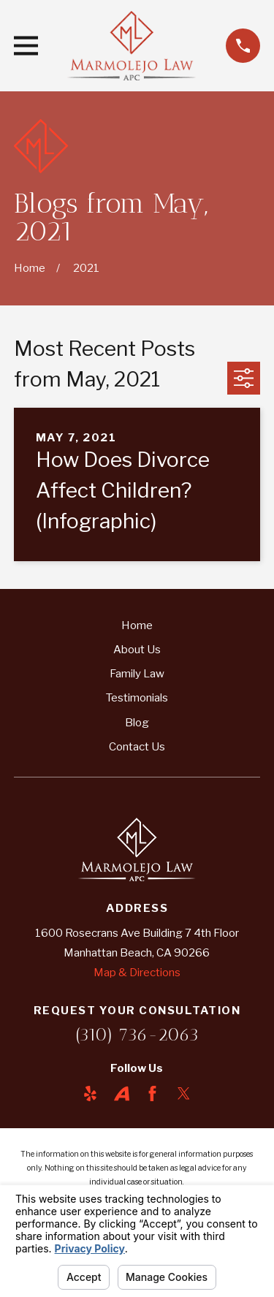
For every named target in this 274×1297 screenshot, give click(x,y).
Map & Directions (137, 972)
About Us (137, 649)
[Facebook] (152, 1093)
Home (137, 625)
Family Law (137, 673)
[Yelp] (90, 1093)
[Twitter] (183, 1093)
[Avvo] (121, 1093)
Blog (137, 722)
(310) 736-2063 (137, 1034)
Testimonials (137, 697)
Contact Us (137, 746)
